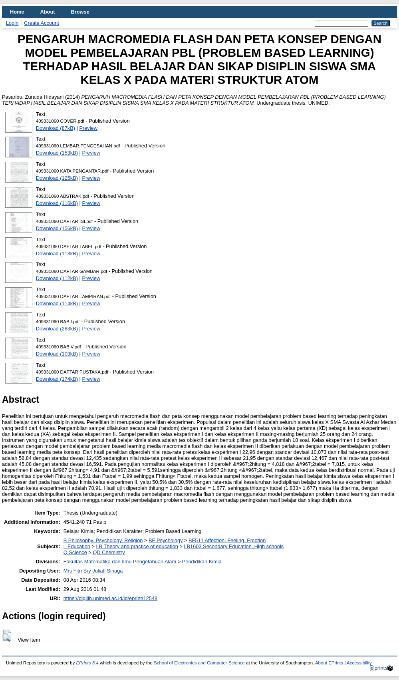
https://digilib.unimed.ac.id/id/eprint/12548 (110, 598)
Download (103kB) (57, 354)
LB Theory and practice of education (137, 546)
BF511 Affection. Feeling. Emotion (227, 540)
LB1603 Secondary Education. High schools (234, 546)
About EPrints (329, 662)
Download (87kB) (55, 128)
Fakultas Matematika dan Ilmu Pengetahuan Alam (120, 562)
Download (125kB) (57, 178)
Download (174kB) (57, 379)
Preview (88, 128)
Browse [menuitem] (80, 12)
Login (12, 23)
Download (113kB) (57, 253)
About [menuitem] (47, 12)
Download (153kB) (57, 153)
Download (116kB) (57, 203)
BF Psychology (166, 540)
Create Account (41, 23)
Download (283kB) (57, 329)
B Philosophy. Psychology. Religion (103, 540)
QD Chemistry (109, 552)
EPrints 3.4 (87, 662)
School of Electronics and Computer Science (199, 662)
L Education (77, 546)
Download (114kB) (57, 303)
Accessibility (359, 662)
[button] (6, 636)
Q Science (75, 552)
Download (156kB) (57, 228)
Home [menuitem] (17, 12)
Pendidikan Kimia (202, 562)
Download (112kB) (57, 278)
